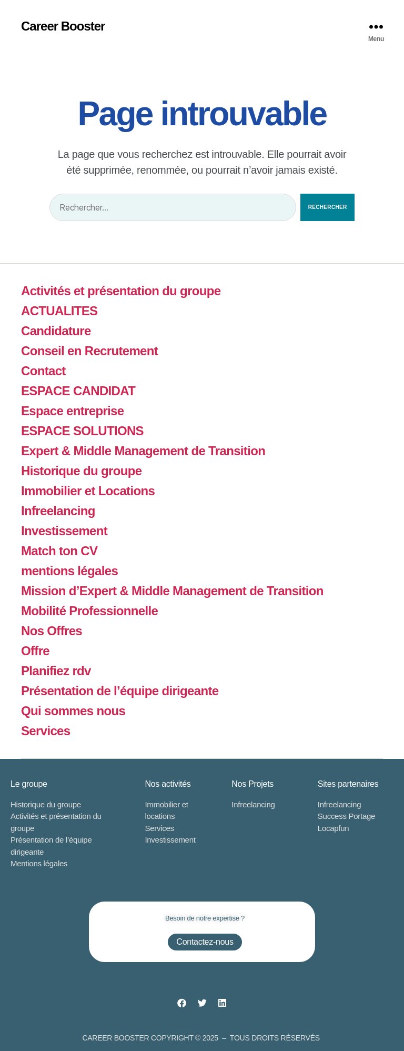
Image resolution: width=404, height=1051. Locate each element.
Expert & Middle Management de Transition (143, 451)
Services (45, 731)
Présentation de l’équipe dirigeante (120, 691)
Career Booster (63, 26)
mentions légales (69, 571)
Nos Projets (252, 783)
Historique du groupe (81, 471)
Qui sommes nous (73, 711)
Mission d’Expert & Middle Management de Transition (172, 591)
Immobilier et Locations (88, 491)
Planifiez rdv (56, 671)
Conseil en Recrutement (89, 351)
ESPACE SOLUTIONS (82, 431)
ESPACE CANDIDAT (78, 391)
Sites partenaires (348, 783)
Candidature (56, 331)
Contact (43, 371)
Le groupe (29, 783)
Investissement (64, 531)
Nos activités (167, 783)
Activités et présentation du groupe (120, 291)
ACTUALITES (59, 311)
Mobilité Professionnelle (89, 611)
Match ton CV (59, 551)
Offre (35, 651)
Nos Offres (51, 631)
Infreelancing (58, 511)
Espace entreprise (72, 411)
